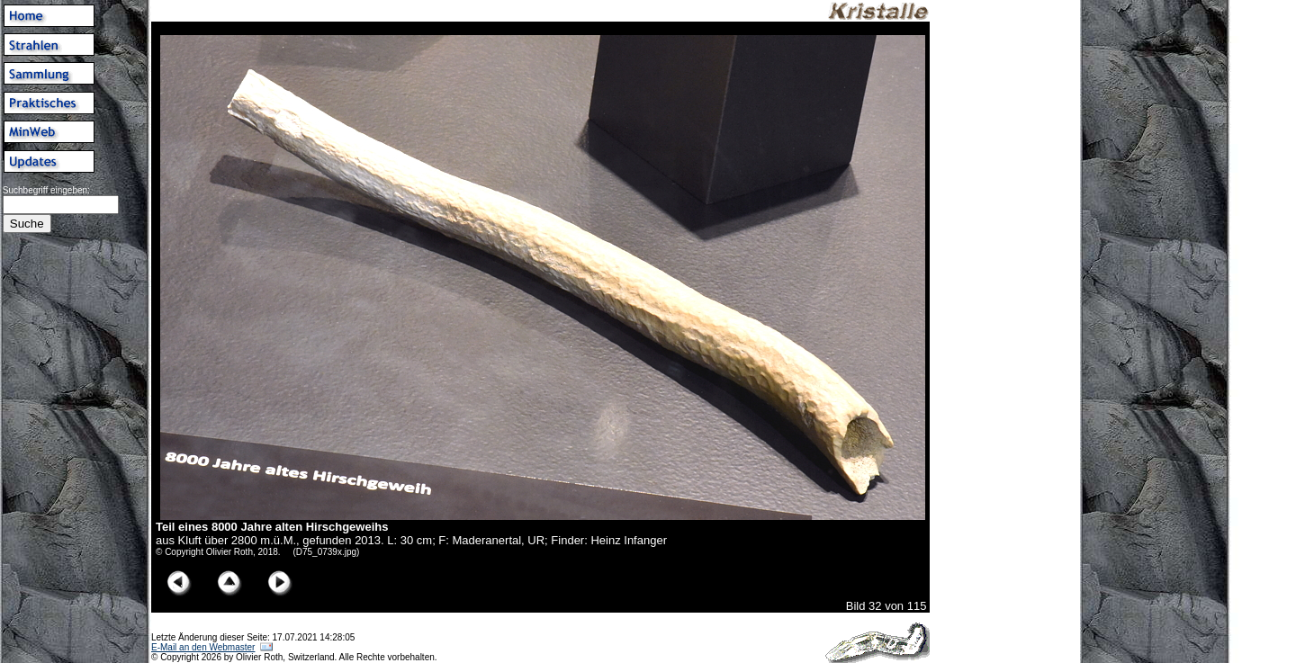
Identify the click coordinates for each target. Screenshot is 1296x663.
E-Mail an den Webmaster (203, 647)
